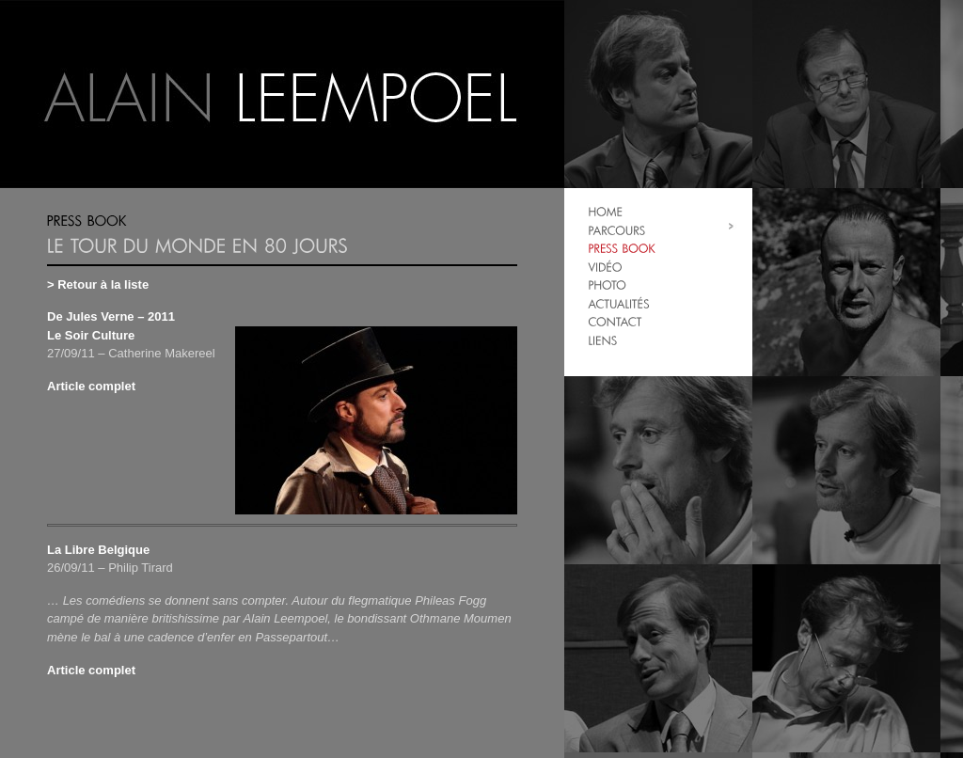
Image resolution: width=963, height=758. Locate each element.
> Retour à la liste (98, 284)
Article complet (91, 386)
